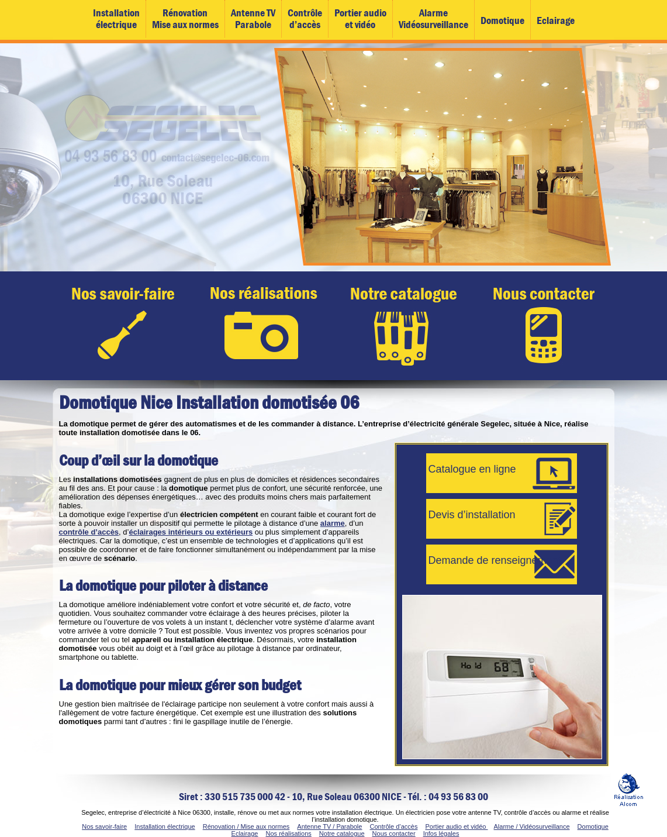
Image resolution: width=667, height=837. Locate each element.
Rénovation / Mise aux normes (246, 826)
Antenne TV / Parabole (329, 826)
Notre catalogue (342, 833)
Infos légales (441, 833)
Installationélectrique (116, 18)
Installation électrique (164, 826)
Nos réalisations (289, 833)
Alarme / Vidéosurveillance (532, 826)
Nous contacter (394, 833)
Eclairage (556, 20)
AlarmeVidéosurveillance (433, 18)
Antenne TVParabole (253, 18)
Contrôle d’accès (394, 826)
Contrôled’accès (305, 18)
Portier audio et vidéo (457, 826)
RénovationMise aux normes (185, 18)
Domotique (502, 20)
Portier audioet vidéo (360, 18)
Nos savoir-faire (104, 826)
